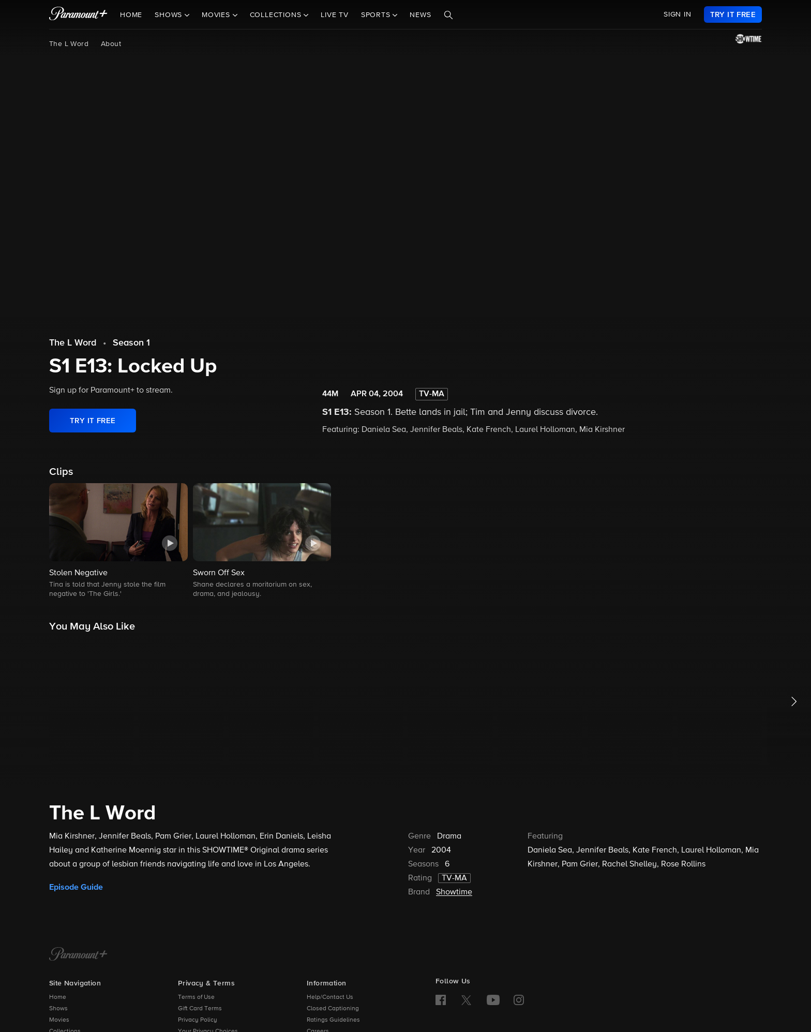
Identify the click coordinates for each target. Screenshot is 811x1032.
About (111, 44)
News (420, 15)
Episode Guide (76, 887)
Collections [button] (277, 15)
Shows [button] (170, 15)
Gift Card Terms (200, 1009)
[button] (118, 541)
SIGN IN (678, 14)
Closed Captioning (333, 1009)
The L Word (68, 44)
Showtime (454, 892)
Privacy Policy (197, 1020)
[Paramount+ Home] (78, 955)
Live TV (335, 15)
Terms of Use (196, 997)
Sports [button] (377, 15)
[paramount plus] (78, 14)
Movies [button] (217, 15)
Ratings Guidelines (333, 1020)
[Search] (448, 15)
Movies (59, 1020)
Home (131, 15)
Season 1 (131, 343)
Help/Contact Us (330, 997)
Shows (58, 1009)
